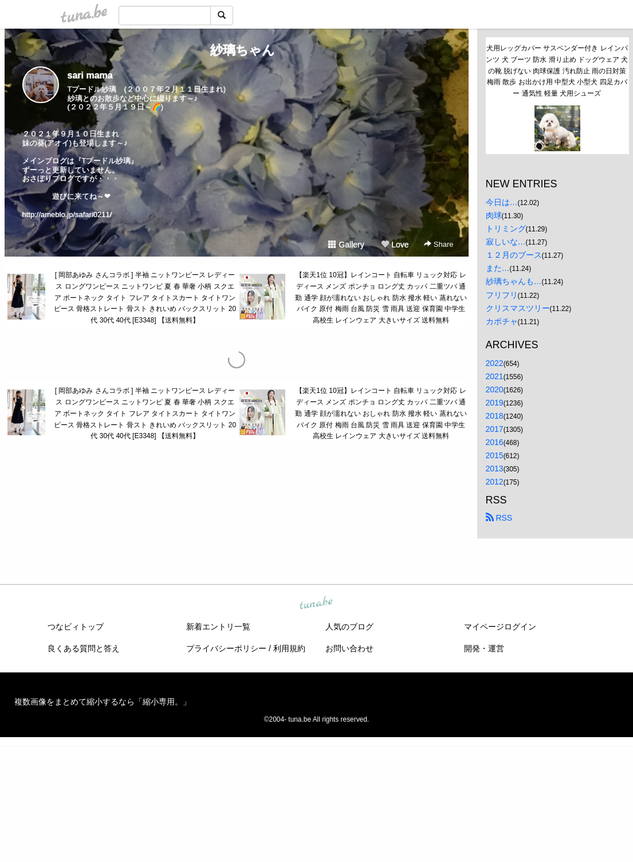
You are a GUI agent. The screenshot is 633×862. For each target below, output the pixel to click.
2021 (495, 376)
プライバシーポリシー (226, 648)
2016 (495, 442)
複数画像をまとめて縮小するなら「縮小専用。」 (102, 701)
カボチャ (502, 321)
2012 (495, 481)
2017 (495, 429)
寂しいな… (506, 241)
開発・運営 (484, 648)
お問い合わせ (349, 648)
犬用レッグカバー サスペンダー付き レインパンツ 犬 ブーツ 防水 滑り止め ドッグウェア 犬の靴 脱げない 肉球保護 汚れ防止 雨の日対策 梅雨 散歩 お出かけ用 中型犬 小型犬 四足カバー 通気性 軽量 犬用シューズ (557, 70)
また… (498, 268)
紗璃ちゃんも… (514, 281)
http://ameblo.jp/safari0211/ (67, 214)
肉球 (494, 215)
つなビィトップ (76, 626)
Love (394, 244)
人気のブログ (349, 626)
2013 (495, 468)
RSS (499, 517)
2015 (495, 455)
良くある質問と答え (84, 648)
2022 (495, 363)
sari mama (90, 75)
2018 (495, 415)
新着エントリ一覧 (218, 626)
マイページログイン (500, 626)
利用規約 (289, 648)
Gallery (346, 244)
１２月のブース (514, 254)
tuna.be (316, 603)
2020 (495, 389)
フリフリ (502, 295)
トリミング (506, 228)
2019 (495, 402)
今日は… (502, 202)
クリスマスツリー (518, 308)
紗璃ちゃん (236, 50)
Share (438, 244)
